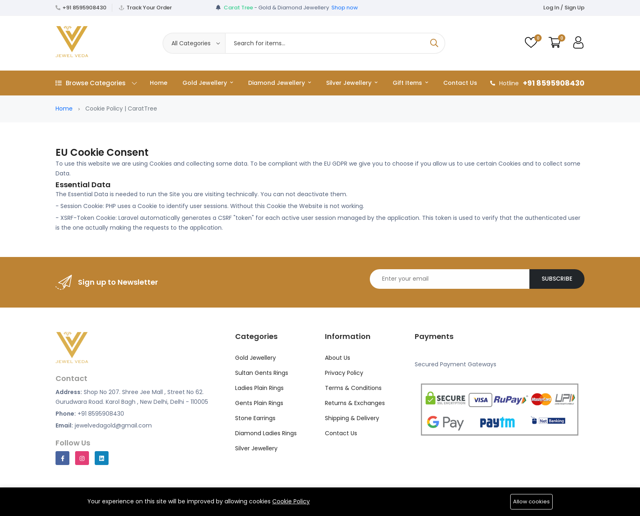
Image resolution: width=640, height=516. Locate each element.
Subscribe (557, 279)
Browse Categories (96, 83)
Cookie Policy (291, 501)
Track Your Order (149, 7)
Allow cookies (531, 501)
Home (158, 83)
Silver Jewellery (352, 83)
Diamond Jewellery (279, 83)
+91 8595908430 (84, 7)
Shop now (344, 7)
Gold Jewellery (207, 83)
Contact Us (460, 83)
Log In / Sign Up (563, 7)
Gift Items (410, 83)
